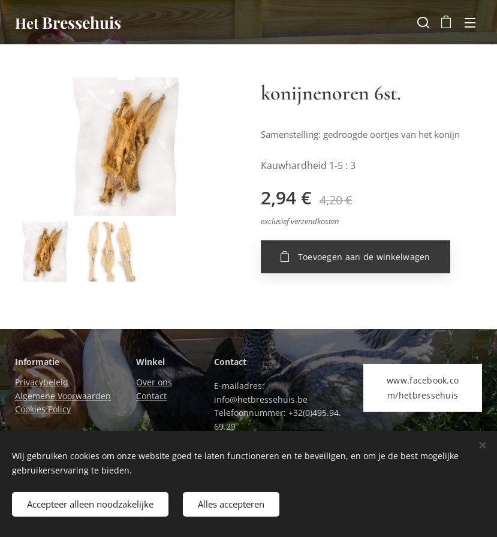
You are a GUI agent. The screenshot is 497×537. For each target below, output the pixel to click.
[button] (422, 22)
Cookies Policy (43, 409)
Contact (151, 396)
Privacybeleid (41, 382)
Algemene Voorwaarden (63, 396)
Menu (470, 22)
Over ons (154, 382)
